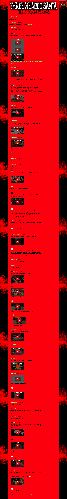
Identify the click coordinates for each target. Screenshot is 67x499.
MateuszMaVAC (15, 402)
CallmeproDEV (15, 259)
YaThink (14, 456)
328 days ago (18, 158)
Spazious (14, 329)
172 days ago (21, 33)
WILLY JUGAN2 (15, 358)
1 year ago (17, 164)
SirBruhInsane (15, 170)
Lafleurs (14, 208)
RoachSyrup (14, 470)
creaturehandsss (15, 408)
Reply (12, 31)
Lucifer (14, 422)
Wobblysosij (15, 120)
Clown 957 (14, 164)
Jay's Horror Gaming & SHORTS (17, 234)
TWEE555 (14, 67)
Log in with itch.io (12, 22)
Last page (35, 24)
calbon (14, 220)
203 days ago (19, 137)
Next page (30, 24)
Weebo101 (14, 158)
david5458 (14, 27)
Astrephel (14, 105)
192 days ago (18, 105)
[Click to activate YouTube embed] (17, 42)
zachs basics (14, 152)
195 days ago (19, 120)
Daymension (15, 137)
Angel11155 (16, 314)
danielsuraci (14, 228)
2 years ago (18, 271)
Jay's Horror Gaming (16, 33)
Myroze (14, 439)
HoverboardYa (15, 265)
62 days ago (18, 27)
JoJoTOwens (15, 286)
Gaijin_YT (14, 344)
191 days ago (18, 67)
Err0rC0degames (15, 186)
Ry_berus (14, 373)
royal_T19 (14, 85)
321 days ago (19, 152)
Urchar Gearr (15, 271)
